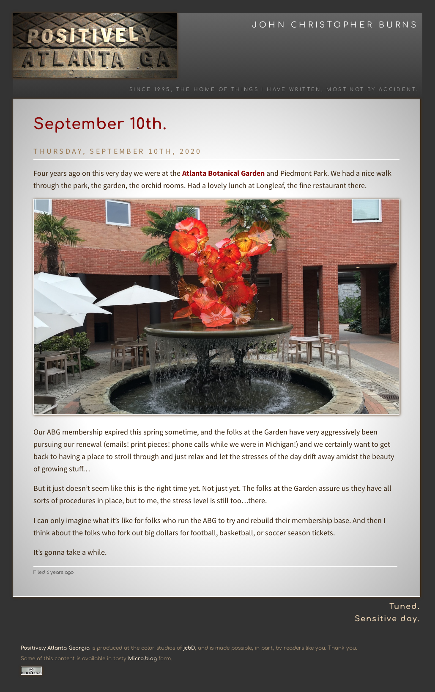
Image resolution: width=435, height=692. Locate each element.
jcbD (189, 648)
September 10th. (100, 124)
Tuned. (404, 606)
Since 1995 (150, 89)
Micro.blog (142, 659)
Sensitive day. (387, 618)
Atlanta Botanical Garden (223, 173)
